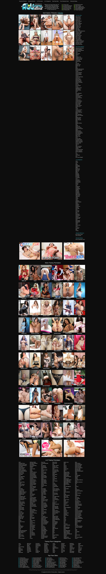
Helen (42, 478)
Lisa (53, 495)
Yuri (76, 533)
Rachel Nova (66, 528)
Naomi (65, 467)
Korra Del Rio (55, 469)
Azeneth (77, 63)
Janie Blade (43, 497)
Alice (77, 52)
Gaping (77, 189)
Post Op (77, 211)
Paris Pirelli (66, 505)
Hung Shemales (79, 44)
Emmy (77, 83)
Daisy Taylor (78, 79)
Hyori (77, 91)
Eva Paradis (78, 85)
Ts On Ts (77, 227)
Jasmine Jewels (79, 95)
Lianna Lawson (79, 109)
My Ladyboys (63, 562)
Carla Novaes (33, 473)
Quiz (65, 526)
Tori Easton (77, 498)
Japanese (78, 196)
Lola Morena (78, 110)
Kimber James (79, 105)
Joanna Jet (78, 27)
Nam (65, 463)
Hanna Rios (43, 475)
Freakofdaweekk (44, 463)
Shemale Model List (77, 567)
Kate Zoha (43, 528)
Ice (76, 92)
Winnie (76, 525)
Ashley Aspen (22, 501)
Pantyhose (78, 206)
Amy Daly (21, 488)
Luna (53, 500)
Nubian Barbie (67, 491)
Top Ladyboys (50, 558)
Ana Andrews (21, 489)
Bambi (20, 520)
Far (30, 537)
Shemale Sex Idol (37, 565)
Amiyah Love (21, 485)
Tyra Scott (77, 500)
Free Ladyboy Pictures (80, 7)
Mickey (53, 525)
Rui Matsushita (79, 139)
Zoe (76, 156)
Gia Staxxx (43, 465)
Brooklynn (32, 464)
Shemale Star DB (79, 4)
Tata (76, 145)
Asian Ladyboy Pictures (78, 562)
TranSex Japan (79, 32)
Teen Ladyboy (36, 562)
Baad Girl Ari (21, 516)
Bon (19, 537)
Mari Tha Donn (55, 508)
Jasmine (77, 94)
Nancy (65, 465)
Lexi (53, 487)
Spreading (78, 220)
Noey (65, 489)
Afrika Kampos (79, 49)
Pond (65, 519)
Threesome (78, 225)
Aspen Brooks (22, 505)
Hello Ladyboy (79, 23)
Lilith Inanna (55, 490)
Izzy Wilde (43, 491)
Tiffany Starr (78, 147)
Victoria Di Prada (79, 149)
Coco (31, 496)
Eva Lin (77, 84)
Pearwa (65, 511)
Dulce (31, 516)
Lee (53, 482)
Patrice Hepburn (67, 507)
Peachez (65, 510)
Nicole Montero (79, 131)
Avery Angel (21, 512)
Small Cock (78, 217)
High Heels (78, 194)
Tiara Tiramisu (79, 146)
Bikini (77, 172)
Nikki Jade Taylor (67, 482)
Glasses (77, 190)
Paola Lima (66, 501)
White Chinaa (78, 521)
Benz (20, 529)
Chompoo (32, 488)
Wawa (76, 519)
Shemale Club (79, 43)
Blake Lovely (21, 536)
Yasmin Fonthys (78, 527)
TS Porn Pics (66, 4)
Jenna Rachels (79, 97)
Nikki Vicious (66, 484)
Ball (19, 519)
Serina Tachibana (78, 467)
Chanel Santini (33, 483)
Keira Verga (78, 37)
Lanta (77, 108)
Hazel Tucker (44, 477)
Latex (77, 197)
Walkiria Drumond (79, 518)
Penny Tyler (78, 138)
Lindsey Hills (55, 494)
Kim (53, 464)
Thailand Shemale (77, 559)
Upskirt (79, 550)
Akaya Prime (21, 468)
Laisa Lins (54, 476)
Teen (77, 223)
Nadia (77, 125)
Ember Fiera (32, 520)
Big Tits (77, 171)
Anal (77, 161)
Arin (19, 500)
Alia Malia (21, 474)
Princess (65, 523)
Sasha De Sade (78, 465)
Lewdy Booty (55, 486)
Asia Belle (78, 60)
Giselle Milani (44, 467)
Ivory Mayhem (79, 93)
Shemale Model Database (52, 565)
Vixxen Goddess (78, 517)
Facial (77, 184)
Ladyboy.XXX (78, 33)
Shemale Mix (62, 563)
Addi (20, 462)
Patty (65, 508)
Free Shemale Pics (50, 559)
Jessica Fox (78, 99)
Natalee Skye (66, 472)
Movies (60, 13)
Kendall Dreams (44, 536)
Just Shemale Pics (67, 7)
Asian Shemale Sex (77, 557)
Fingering (78, 186)
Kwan (53, 473)
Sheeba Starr (78, 469)
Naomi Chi (78, 126)
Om (64, 498)
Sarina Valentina (79, 141)
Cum (77, 178)
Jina (42, 515)
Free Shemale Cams (64, 1)
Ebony (77, 183)
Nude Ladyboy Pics (37, 561)
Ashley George (79, 59)
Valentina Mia (78, 501)
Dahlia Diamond (33, 500)
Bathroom (78, 166)
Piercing (77, 208)
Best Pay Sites (55, 1)
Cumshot (77, 179)
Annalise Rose (22, 497)
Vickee (76, 509)
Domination (78, 182)
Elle (30, 519)
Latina (77, 198)
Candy (77, 71)
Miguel (53, 527)
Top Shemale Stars (51, 563)
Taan (76, 483)
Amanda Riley (22, 482)
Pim (64, 516)
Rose (65, 529)
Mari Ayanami (78, 114)
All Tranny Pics (66, 9)
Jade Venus (43, 494)
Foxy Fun (43, 462)
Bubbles (31, 466)
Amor (20, 486)
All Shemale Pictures (67, 5)
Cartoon (31, 478)
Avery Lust (21, 514)
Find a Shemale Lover (80, 239)
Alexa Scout (78, 51)
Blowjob (77, 174)
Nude (77, 203)
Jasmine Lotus (44, 500)
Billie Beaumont (22, 531)
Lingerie (77, 200)
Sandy (65, 536)
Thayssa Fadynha (79, 490)
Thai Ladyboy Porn (51, 566)
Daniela (31, 503)
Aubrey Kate (78, 61)
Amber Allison (22, 484)
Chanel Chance (33, 480)
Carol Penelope (33, 476)
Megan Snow (78, 117)
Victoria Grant (78, 512)
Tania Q (77, 144)
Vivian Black (77, 516)
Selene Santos (78, 466)
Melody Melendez (56, 519)
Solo (77, 219)
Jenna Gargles (44, 505)
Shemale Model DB (79, 8)
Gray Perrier (43, 473)
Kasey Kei (43, 527)
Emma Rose (32, 522)
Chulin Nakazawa (79, 76)
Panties (77, 205)
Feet (76, 185)
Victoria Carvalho (78, 510)
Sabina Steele (67, 532)
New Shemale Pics (64, 558)
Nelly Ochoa (78, 16)
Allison (77, 54)
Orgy (54, 552)
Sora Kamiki (77, 475)
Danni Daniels (79, 81)
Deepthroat (78, 180)
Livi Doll (54, 497)
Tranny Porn (49, 557)
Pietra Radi (66, 515)
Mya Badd (54, 537)
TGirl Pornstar (79, 21)
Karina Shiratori (44, 522)
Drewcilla (32, 515)
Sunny (76, 478)
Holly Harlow (78, 90)
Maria (53, 509)
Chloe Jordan (33, 487)
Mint (53, 531)
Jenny (42, 508)
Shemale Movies (31, 1)
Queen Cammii (67, 525)
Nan (64, 464)
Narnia (65, 469)
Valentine (77, 503)
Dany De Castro (33, 506)
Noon (65, 490)
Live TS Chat (78, 235)
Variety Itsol (77, 507)
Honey (42, 484)
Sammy (65, 534)
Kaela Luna (43, 518)
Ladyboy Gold (79, 39)
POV (76, 212)
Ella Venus (32, 518)
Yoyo (76, 530)
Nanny (65, 466)
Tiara (76, 491)
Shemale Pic (76, 564)
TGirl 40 (77, 28)
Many (77, 113)
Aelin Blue (21, 466)
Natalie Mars (66, 475)
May (76, 116)
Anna (20, 495)
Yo (76, 152)
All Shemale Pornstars (51, 562)
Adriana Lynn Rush (80, 48)
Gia (42, 464)
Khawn (42, 538)
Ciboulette (32, 490)
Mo (53, 533)
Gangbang (78, 188)
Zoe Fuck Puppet (79, 157)
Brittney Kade (33, 462)
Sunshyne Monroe (79, 479)
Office (54, 551)
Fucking (77, 187)
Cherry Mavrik (33, 486)
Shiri (76, 472)
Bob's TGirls (78, 36)
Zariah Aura (77, 534)
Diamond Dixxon (33, 510)
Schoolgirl (78, 215)
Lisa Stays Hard (55, 496)
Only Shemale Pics (37, 559)
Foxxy (77, 86)
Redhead (77, 214)
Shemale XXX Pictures (51, 564)
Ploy (65, 518)
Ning (65, 487)
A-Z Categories (47, 1)
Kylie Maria (54, 474)
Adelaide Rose (22, 463)
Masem (54, 514)
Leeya (53, 483)
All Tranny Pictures (51, 567)
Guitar (42, 474)
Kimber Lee (78, 25)
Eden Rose (32, 517)
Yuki (76, 532)
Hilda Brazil (78, 88)
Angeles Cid (78, 26)
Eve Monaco (32, 534)
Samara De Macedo (68, 533)
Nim (64, 485)
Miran (77, 122)
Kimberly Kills (55, 467)
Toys (77, 226)
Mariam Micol (55, 510)
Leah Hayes (54, 480)
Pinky (65, 517)
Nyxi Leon (78, 135)
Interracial (78, 195)
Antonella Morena (22, 498)
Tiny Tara (77, 497)
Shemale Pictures (23, 1)
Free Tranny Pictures (37, 566)
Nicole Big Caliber (67, 479)
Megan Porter (55, 516)
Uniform (77, 228)
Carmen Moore (79, 72)
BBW (77, 167)
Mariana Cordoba (79, 115)
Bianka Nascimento (80, 69)
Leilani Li (54, 484)
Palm (65, 500)
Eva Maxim (32, 532)
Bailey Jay (78, 20)
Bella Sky (21, 527)
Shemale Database (37, 567)
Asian (77, 162)
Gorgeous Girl (79, 87)
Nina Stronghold (79, 133)
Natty (77, 129)
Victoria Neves (78, 514)
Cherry (77, 75)
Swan (76, 480)
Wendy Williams (79, 151)
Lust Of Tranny (76, 566)
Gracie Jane (43, 472)
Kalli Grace (43, 519)
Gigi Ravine (43, 466)
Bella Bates (21, 526)
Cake (31, 469)
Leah (53, 479)
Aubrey (20, 506)
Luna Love (54, 501)
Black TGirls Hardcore (80, 31)
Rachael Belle (67, 527)
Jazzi (42, 501)
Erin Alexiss (32, 527)
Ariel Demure (21, 499)
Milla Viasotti (78, 119)
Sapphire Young (79, 140)
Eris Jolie (32, 528)
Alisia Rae (78, 53)
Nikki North (66, 483)
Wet (76, 229)
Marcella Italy (55, 506)
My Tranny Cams (79, 234)
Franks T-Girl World (80, 40)
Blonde (77, 173)
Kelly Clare (78, 104)
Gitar (42, 468)
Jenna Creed (44, 504)
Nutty (65, 494)
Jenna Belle (78, 96)
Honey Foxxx (44, 485)
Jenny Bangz (44, 509)
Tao (76, 487)
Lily (53, 491)
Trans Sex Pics (76, 558)
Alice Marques (22, 476)
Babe (77, 164)
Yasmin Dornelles (78, 526)
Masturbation (78, 201)
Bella (77, 67)
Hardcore (78, 193)
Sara (76, 462)
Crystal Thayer (33, 497)
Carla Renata (32, 474)
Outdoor (77, 204)
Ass (76, 163)
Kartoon (43, 526)
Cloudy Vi (78, 77)
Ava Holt (20, 511)
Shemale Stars (36, 563)
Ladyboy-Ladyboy (79, 42)
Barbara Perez (22, 521)
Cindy (31, 491)
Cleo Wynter (32, 494)
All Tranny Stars (53, 572)
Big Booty (78, 168)
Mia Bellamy (55, 521)
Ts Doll (76, 499)
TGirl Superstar (63, 566)
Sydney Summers (79, 482)
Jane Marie (43, 496)
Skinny (77, 216)
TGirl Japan (78, 38)
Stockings (78, 221)
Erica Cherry (32, 525)
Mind (53, 530)
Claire (31, 493)
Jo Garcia (43, 516)
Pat (64, 506)
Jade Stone (43, 493)
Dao (31, 507)
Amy (77, 55)
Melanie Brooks (55, 518)
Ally (19, 480)
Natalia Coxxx (78, 127)
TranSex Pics (36, 564)
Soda (76, 473)
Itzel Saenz (43, 488)
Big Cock (77, 169)
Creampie (78, 177)
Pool (77, 209)
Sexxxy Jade (78, 142)
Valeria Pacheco (78, 505)
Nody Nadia (78, 134)
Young (77, 230)
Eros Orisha (32, 529)
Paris (77, 137)
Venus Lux (77, 508)
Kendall (42, 534)
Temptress (77, 489)
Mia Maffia (54, 523)
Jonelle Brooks (79, 101)
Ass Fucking (21, 546)
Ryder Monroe (67, 531)
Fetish (37, 550)
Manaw (53, 503)
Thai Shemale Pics (77, 561)
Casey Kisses (78, 73)
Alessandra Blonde (80, 50)
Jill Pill (42, 514)
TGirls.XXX (78, 22)
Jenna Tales (43, 507)
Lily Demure (55, 493)
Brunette (77, 176)
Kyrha (53, 475)
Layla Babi (54, 478)
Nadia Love (66, 462)
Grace (42, 471)
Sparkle (76, 476)
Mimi (77, 120)
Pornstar (77, 210)
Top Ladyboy (62, 565)
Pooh (65, 520)
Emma (31, 521)
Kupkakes (54, 472)
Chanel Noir (32, 482)
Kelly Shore (43, 533)
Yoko (77, 153)
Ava (76, 62)
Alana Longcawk (22, 469)
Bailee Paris (78, 64)
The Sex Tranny (63, 564)
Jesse (77, 98)
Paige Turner (66, 499)
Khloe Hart (54, 462)
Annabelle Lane (22, 496)
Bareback (78, 165)
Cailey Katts (32, 468)
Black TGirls (78, 24)
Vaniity (77, 148)
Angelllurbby (21, 494)
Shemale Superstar (67, 8)
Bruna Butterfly (79, 70)
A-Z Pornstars (40, 1)
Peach (65, 509)
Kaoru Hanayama (44, 521)
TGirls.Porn (78, 17)
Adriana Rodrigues (23, 465)
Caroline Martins (33, 477)
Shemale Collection (67, 6)
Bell (76, 66)
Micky (53, 526)
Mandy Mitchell (79, 112)
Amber (20, 483)
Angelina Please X (22, 491)
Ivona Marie (43, 489)
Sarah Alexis (77, 463)
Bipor (20, 533)
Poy (64, 522)
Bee (19, 522)
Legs (77, 199)
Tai (75, 484)
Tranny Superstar (79, 9)
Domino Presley (79, 82)
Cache (31, 467)
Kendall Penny (44, 537)
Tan (76, 485)
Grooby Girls (78, 18)
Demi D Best (32, 509)
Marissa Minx (55, 512)
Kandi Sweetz (44, 520)
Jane (42, 495)
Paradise (65, 503)
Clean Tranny (78, 5)
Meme (53, 520)
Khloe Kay (54, 463)
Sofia (76, 474)
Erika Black (32, 526)
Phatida (65, 514)
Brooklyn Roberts (33, 463)
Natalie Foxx (66, 474)
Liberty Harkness (56, 489)
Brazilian (77, 175)
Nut (64, 493)
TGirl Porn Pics (63, 557)
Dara (31, 508)
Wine (76, 523)
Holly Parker (43, 482)
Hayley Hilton (44, 476)
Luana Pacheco (55, 499)
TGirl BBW (78, 29)
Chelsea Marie (79, 74)
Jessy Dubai (43, 512)
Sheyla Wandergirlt (79, 471)
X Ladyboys (49, 561)
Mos (76, 124)
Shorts (71, 545)
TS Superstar (63, 559)
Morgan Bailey (79, 123)
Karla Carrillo (78, 102)
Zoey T (76, 538)
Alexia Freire (21, 473)
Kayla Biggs (43, 529)
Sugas (76, 477)
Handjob (77, 192)
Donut (31, 514)
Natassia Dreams (79, 128)
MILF (54, 549)
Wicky (76, 522)
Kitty (77, 107)
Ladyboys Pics (76, 565)
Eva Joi (31, 530)
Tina (76, 496)
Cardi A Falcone (33, 472)
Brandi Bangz (21, 538)
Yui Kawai (78, 155)
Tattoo (77, 222)
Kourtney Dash (55, 471)
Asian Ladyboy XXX (79, 6)
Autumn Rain (21, 509)
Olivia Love (78, 136)
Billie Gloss (21, 532)
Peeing (77, 207)
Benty (20, 528)
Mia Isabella (78, 118)
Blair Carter (21, 534)
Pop (64, 521)
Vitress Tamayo (79, 150)
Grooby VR (78, 34)
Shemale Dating (73, 1)
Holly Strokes (44, 483)
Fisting (37, 552)
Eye (30, 536)
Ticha (76, 494)
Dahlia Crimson (33, 499)
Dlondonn (32, 511)
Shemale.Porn (79, 35)
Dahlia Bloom (33, 498)
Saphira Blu (66, 537)
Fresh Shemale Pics (77, 563)
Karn (42, 525)
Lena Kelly (54, 485)
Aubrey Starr (21, 508)
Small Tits (78, 218)
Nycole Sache (67, 495)
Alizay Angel (21, 478)
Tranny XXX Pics (63, 561)
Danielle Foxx (78, 80)
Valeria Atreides (78, 504)
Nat (64, 471)
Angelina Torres (79, 58)
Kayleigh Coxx (44, 530)
